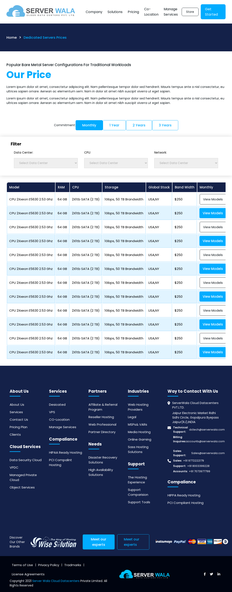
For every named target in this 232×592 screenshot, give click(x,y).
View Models (213, 199)
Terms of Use (22, 565)
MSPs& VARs (137, 424)
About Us (17, 404)
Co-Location (151, 12)
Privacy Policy (48, 565)
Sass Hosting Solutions (138, 449)
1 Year (114, 125)
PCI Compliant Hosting (186, 502)
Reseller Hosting (101, 417)
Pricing (133, 11)
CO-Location (59, 419)
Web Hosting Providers (138, 407)
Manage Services (171, 12)
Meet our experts (98, 542)
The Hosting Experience (137, 479)
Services (16, 412)
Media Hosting (139, 432)
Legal (132, 417)
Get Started (211, 12)
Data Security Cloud (26, 460)
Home (11, 37)
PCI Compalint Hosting (60, 462)
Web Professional (102, 424)
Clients (15, 434)
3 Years (165, 125)
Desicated (57, 404)
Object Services (22, 487)
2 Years (139, 125)
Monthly (89, 125)
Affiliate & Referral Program (102, 407)
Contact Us (19, 419)
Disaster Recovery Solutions (102, 460)
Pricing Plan (18, 427)
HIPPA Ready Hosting (184, 495)
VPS (52, 412)
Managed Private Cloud (23, 477)
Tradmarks (72, 565)
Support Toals (139, 502)
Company (94, 11)
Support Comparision (138, 492)
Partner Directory (101, 432)
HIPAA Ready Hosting (65, 452)
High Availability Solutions (100, 472)
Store (190, 12)
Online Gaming (139, 439)
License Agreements (28, 574)
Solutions (115, 11)
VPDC (14, 467)
